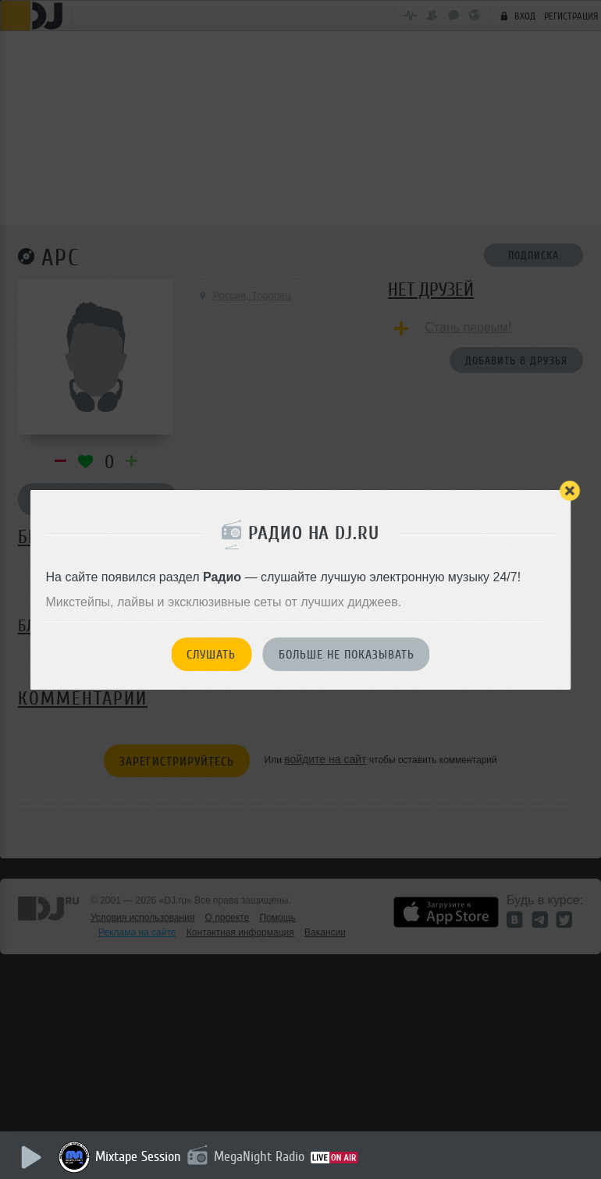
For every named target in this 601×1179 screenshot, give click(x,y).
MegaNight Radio (259, 1156)
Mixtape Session (138, 1156)
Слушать (211, 655)
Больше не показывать (346, 655)
